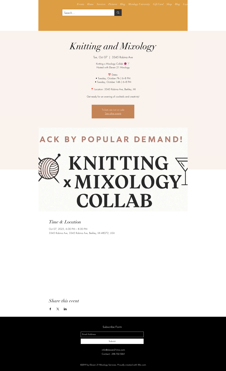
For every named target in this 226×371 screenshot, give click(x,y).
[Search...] (86, 13)
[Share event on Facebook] (50, 309)
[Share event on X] (57, 309)
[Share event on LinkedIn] (65, 309)
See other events (113, 113)
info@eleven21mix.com (113, 349)
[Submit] (112, 341)
